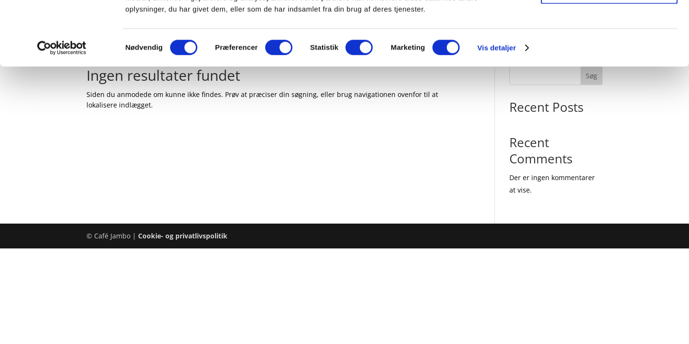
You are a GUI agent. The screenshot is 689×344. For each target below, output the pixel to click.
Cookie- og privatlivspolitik (182, 235)
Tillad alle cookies (609, 24)
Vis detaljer (496, 108)
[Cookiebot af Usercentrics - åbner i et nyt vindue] (62, 108)
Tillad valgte (609, 52)
